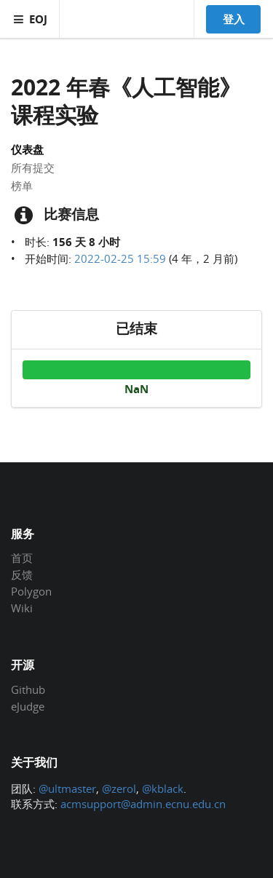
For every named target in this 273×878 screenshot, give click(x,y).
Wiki (22, 607)
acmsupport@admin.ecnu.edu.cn (143, 803)
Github (28, 690)
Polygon (31, 591)
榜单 (22, 185)
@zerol (119, 788)
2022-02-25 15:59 (120, 258)
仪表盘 (27, 149)
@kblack (162, 788)
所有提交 (33, 167)
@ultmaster (67, 788)
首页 (22, 558)
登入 (234, 19)
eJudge (27, 706)
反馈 (22, 574)
